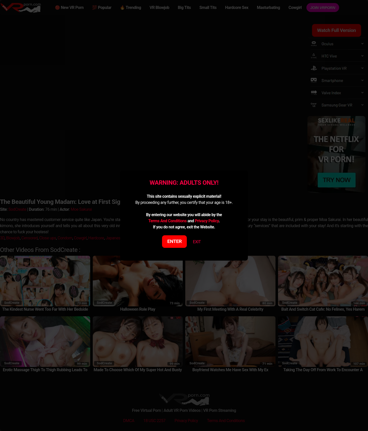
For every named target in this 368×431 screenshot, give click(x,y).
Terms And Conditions (167, 220)
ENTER (174, 241)
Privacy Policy (206, 220)
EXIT (197, 241)
